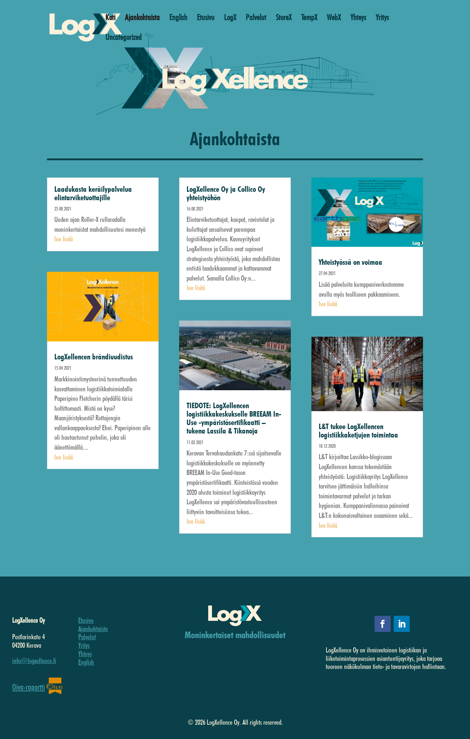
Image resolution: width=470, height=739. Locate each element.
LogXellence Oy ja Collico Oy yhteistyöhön (226, 193)
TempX (309, 18)
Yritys (382, 18)
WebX (334, 18)
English (178, 18)
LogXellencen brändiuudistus (93, 356)
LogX (230, 18)
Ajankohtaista (142, 18)
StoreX (284, 18)
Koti (110, 18)
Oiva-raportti (28, 687)
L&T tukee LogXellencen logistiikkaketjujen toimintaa (358, 430)
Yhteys (358, 18)
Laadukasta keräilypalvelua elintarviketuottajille (93, 193)
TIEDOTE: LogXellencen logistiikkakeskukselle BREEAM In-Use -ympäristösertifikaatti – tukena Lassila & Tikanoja (234, 418)
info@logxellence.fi (34, 660)
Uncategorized (123, 38)
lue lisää (63, 239)
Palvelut (256, 18)
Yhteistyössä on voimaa (350, 262)
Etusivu (205, 18)
